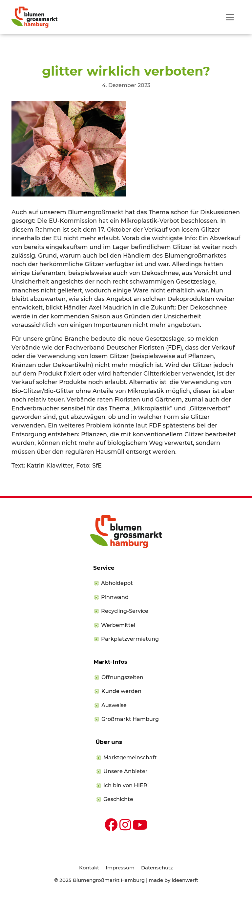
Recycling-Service (124, 611)
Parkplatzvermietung (130, 639)
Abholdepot (117, 583)
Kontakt (89, 867)
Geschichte (118, 799)
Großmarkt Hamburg (130, 719)
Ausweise (114, 705)
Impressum (120, 867)
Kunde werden (121, 691)
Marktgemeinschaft (130, 757)
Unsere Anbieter (125, 771)
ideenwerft (185, 880)
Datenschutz (157, 867)
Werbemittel (118, 625)
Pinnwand (115, 597)
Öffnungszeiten (122, 677)
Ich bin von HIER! (126, 785)
